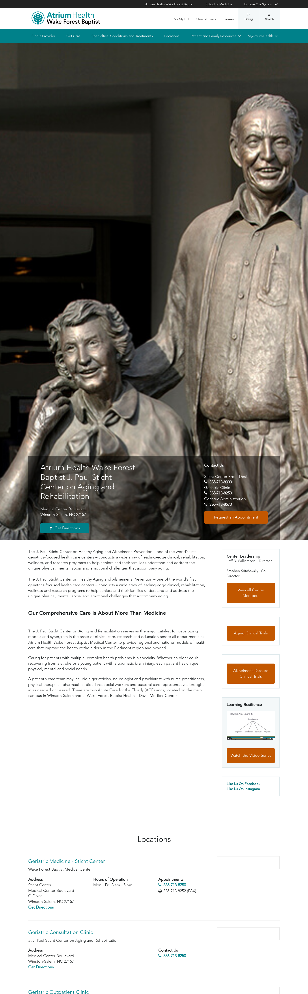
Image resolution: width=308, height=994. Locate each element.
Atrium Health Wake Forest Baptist (169, 4)
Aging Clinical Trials (251, 633)
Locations (171, 36)
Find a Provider (43, 36)
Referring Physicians (69, 546)
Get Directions (67, 528)
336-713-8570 (220, 504)
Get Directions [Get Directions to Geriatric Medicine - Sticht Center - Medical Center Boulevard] (41, 907)
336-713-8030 (220, 482)
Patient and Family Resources (213, 36)
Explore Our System (258, 4)
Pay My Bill (181, 19)
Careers (229, 19)
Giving (249, 17)
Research (101, 546)
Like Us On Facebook (243, 784)
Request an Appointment (236, 517)
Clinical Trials (206, 19)
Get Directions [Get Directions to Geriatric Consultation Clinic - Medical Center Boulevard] (41, 967)
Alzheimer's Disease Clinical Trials (250, 673)
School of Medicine (219, 4)
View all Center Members (251, 593)
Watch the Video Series (250, 755)
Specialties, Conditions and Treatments (122, 36)
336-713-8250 (220, 493)
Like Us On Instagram (243, 789)
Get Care (73, 36)
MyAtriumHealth (260, 36)
